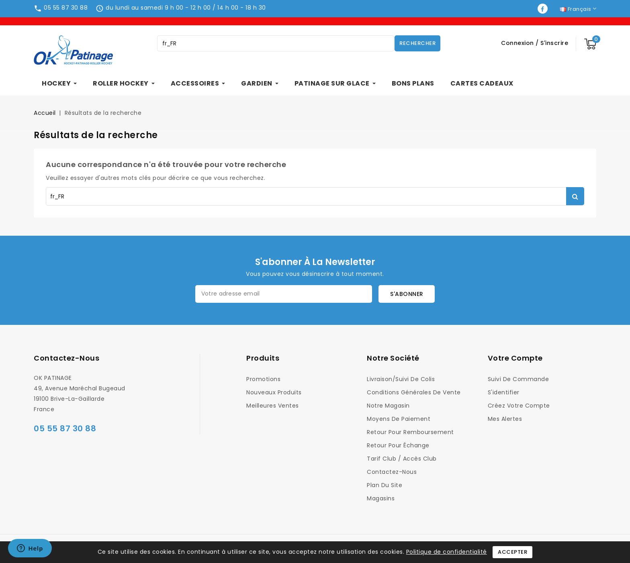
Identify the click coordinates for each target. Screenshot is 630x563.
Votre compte (515, 358)
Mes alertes (505, 419)
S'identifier (504, 392)
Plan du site (384, 485)
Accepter (512, 552)
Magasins (381, 498)
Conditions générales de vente (414, 392)
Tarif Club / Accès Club (402, 459)
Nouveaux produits (274, 392)
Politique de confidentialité (446, 552)
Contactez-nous (66, 358)
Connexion (518, 43)
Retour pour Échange (398, 445)
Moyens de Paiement (398, 419)
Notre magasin (388, 406)
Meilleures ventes (272, 406)
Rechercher (417, 43)
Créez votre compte (519, 406)
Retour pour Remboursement (410, 432)
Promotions (263, 379)
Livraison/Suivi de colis (401, 379)
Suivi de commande (518, 379)
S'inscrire (554, 43)
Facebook (543, 9)
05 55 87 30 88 (66, 8)
